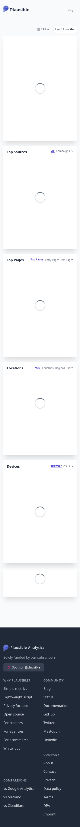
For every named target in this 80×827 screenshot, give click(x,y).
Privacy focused (15, 705)
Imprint (50, 814)
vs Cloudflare (13, 805)
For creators (13, 722)
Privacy (49, 780)
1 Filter (43, 29)
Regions (60, 368)
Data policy (52, 788)
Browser (56, 466)
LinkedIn (50, 739)
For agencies (13, 731)
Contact (50, 771)
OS (65, 466)
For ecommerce (15, 739)
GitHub (49, 714)
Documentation (56, 705)
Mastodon (52, 731)
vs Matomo (12, 797)
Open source (13, 714)
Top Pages (37, 259)
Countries (48, 368)
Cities (70, 368)
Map (37, 367)
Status (49, 697)
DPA (47, 805)
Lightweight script (17, 697)
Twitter (49, 722)
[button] (65, 29)
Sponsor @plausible (23, 667)
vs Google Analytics (18, 788)
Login (72, 9)
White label (12, 748)
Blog (47, 688)
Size (70, 466)
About (48, 763)
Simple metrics (15, 688)
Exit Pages (67, 260)
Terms (48, 797)
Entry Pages (52, 260)
